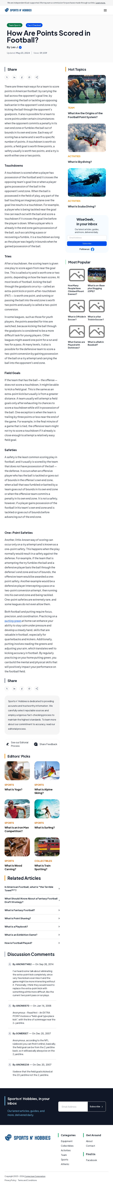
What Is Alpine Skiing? (43, 791)
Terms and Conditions (27, 1180)
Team (71, 107)
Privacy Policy (10, 1180)
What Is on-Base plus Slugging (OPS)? (96, 288)
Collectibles (43, 860)
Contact (90, 1145)
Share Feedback (45, 744)
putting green (13, 620)
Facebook (91, 1160)
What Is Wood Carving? (13, 867)
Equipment (67, 1141)
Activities (74, 156)
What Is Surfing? (44, 827)
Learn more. (101, 3)
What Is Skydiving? (80, 161)
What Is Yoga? (13, 789)
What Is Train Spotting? (42, 867)
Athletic (65, 1164)
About (89, 1141)
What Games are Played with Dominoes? (76, 345)
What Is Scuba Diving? (82, 206)
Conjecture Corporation (34, 1176)
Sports (9, 784)
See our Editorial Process (17, 744)
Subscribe (87, 243)
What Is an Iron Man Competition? (17, 829)
